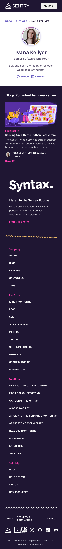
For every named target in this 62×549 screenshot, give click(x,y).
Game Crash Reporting (23, 400)
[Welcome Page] (17, 6)
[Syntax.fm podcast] (31, 186)
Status (13, 484)
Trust (13, 285)
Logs (12, 309)
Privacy (52, 518)
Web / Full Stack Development (28, 385)
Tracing (14, 339)
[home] (8, 530)
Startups (15, 453)
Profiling (15, 354)
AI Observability (19, 408)
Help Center (17, 477)
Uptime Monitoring (20, 347)
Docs (12, 469)
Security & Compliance (24, 518)
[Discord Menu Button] (56, 530)
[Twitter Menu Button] (32, 530)
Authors (21, 21)
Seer (12, 316)
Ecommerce (16, 438)
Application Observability (26, 423)
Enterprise (16, 446)
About (13, 255)
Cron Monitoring (19, 362)
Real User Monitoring (23, 431)
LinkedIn (38, 76)
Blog (8, 21)
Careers (14, 270)
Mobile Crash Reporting (24, 393)
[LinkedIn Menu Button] (48, 530)
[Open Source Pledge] (20, 530)
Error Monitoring (20, 301)
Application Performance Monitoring (33, 415)
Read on (10, 161)
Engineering (12, 131)
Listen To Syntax (19, 222)
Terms (9, 518)
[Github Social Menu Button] (40, 530)
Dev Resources (18, 492)
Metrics (14, 332)
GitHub (23, 76)
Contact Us (16, 278)
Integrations (17, 369)
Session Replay (18, 324)
